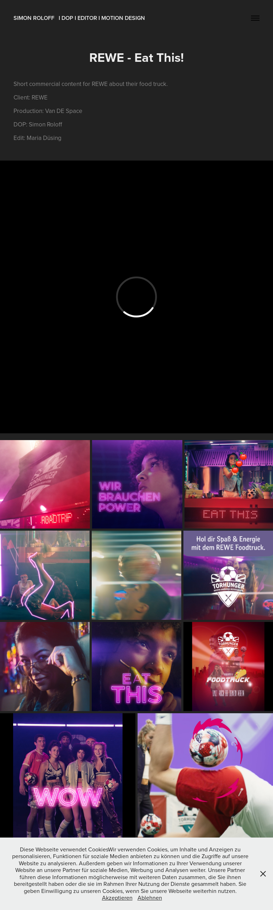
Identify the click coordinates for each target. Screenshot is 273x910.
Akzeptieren (117, 897)
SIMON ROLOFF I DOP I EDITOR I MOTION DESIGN (79, 18)
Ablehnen (150, 897)
